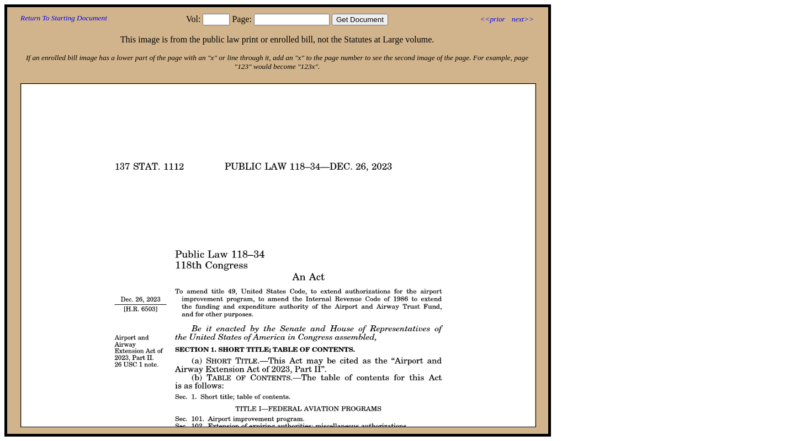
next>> (523, 19)
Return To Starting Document (63, 18)
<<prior (492, 19)
